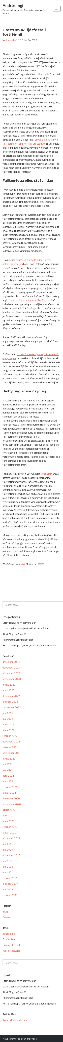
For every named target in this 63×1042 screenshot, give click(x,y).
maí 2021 (8, 769)
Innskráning (9, 933)
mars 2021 (8, 781)
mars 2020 (8, 821)
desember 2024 (11, 661)
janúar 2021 (9, 792)
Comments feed (11, 944)
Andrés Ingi (11, 40)
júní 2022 (8, 713)
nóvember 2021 (11, 741)
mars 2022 (8, 730)
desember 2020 (11, 798)
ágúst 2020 (9, 809)
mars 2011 (8, 872)
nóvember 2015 (11, 855)
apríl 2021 (8, 775)
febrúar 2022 (10, 735)
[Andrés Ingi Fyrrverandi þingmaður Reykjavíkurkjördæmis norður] (25, 8)
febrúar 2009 (10, 895)
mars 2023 (8, 690)
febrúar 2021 (10, 786)
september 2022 (12, 707)
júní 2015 (8, 866)
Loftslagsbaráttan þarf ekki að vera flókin (26, 628)
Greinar (7, 917)
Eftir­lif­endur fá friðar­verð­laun (19, 622)
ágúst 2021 (9, 758)
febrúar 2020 (10, 826)
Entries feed (9, 939)
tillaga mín (46, 473)
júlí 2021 (7, 764)
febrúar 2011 (10, 878)
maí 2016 (8, 849)
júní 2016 (8, 843)
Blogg (6, 911)
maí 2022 (8, 718)
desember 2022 (11, 695)
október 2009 (10, 883)
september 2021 (12, 752)
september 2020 (12, 804)
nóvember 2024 (11, 667)
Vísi (22, 564)
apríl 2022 (8, 724)
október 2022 (10, 701)
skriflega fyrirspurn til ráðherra (31, 300)
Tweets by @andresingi (15, 1019)
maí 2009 (8, 889)
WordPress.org (11, 950)
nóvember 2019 (11, 838)
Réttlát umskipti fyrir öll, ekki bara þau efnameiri (29, 645)
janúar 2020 (9, 832)
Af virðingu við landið (14, 634)
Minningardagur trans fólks (18, 639)
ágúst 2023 (9, 684)
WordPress (30, 1038)
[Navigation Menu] (56, 9)
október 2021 (10, 747)
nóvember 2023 (11, 673)
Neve (5, 1038)
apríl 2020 (8, 815)
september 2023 (12, 678)
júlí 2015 (7, 860)
